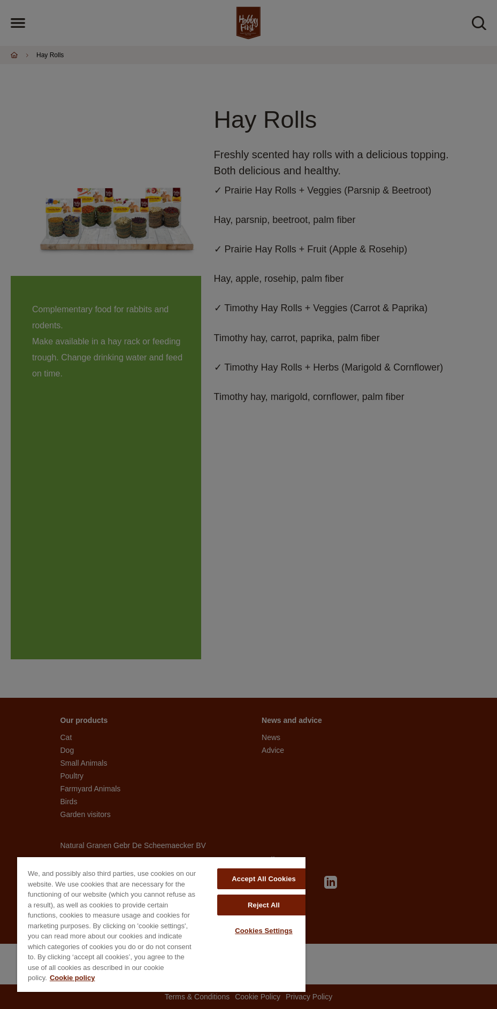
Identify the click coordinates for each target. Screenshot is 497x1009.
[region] (161, 924)
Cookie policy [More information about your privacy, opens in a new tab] (72, 978)
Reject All (264, 905)
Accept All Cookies (264, 879)
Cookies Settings (264, 931)
